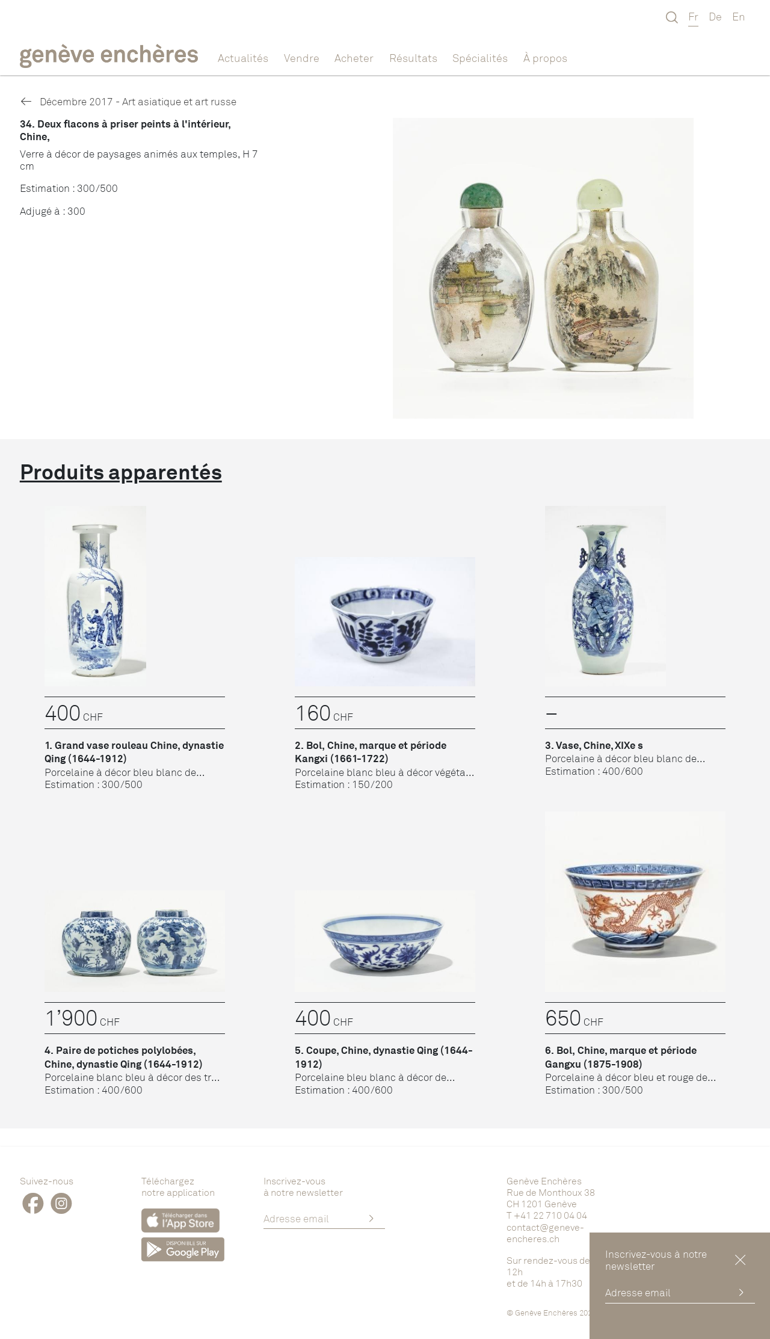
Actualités (243, 57)
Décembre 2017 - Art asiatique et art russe (128, 101)
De (715, 16)
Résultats (413, 57)
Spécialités (480, 57)
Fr (693, 16)
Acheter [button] (354, 57)
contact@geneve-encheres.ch (545, 1233)
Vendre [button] (301, 57)
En (738, 16)
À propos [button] (545, 57)
